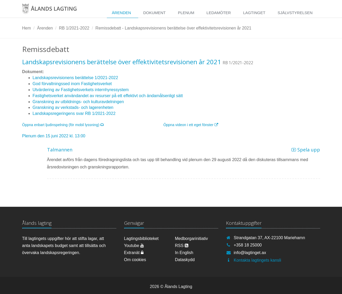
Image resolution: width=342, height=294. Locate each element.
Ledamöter (218, 12)
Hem (26, 28)
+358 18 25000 (248, 245)
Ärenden (121, 12)
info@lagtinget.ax (250, 252)
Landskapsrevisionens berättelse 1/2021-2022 (75, 77)
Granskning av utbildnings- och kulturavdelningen (78, 101)
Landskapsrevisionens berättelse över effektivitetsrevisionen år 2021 (121, 61)
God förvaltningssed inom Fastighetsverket (72, 83)
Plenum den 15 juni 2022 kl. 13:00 (53, 136)
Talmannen (59, 149)
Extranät (133, 252)
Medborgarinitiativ (191, 238)
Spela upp (305, 149)
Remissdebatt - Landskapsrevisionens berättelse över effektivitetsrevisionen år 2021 (173, 28)
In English (184, 252)
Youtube (134, 245)
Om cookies (135, 259)
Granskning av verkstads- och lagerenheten (73, 107)
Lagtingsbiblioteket (141, 238)
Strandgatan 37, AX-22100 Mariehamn (269, 238)
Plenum (186, 12)
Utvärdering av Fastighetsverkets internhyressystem (81, 89)
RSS (181, 245)
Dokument (154, 12)
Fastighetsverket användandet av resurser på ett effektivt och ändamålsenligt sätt (108, 95)
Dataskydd (185, 259)
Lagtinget (254, 12)
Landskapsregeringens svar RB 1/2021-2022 (74, 113)
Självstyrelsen (294, 12)
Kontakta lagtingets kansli (257, 260)
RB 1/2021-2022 (74, 28)
